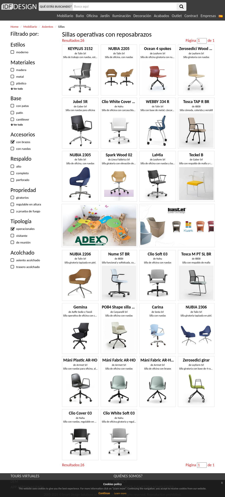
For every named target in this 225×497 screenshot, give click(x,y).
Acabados (161, 15)
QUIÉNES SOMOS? (128, 476)
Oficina (92, 15)
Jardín (105, 15)
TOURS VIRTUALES (25, 476)
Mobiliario (65, 15)
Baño (80, 15)
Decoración (142, 15)
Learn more (120, 493)
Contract (191, 15)
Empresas (208, 15)
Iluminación (121, 15)
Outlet (177, 15)
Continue (104, 493)
